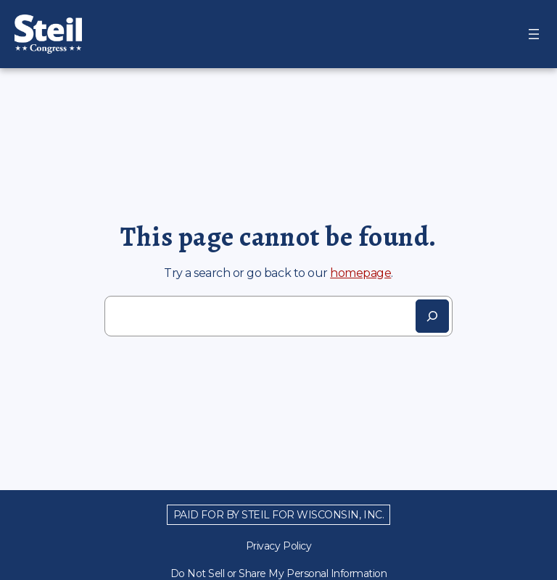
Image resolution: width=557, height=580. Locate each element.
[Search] (432, 316)
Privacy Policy (278, 545)
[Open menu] (533, 34)
